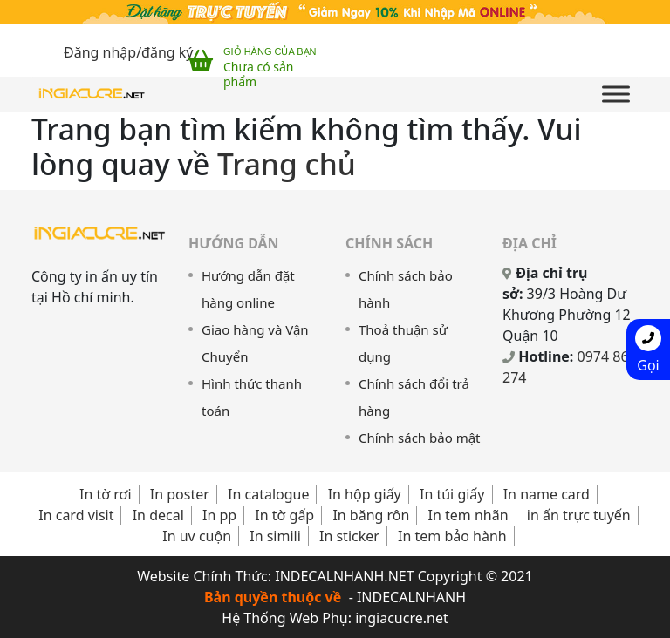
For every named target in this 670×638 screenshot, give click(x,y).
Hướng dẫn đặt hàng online (248, 289)
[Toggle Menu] (616, 93)
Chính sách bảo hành (406, 289)
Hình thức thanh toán (252, 397)
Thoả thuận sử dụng (403, 343)
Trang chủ (286, 164)
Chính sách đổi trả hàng (414, 397)
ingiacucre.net (401, 618)
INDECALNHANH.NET (344, 576)
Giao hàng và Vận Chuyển (255, 343)
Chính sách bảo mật (420, 437)
